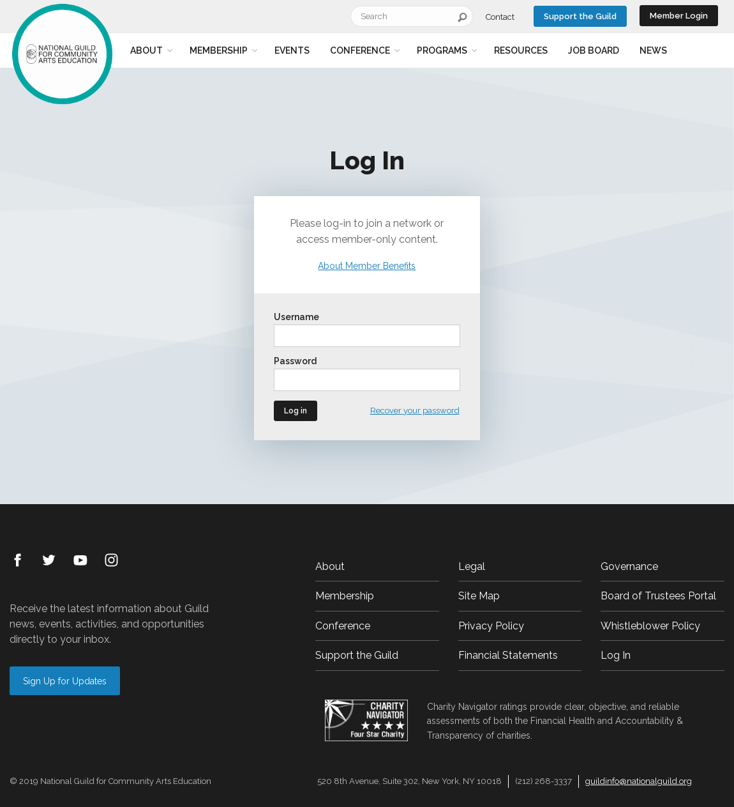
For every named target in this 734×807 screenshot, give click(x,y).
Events (292, 50)
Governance (629, 566)
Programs (442, 50)
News (653, 50)
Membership (219, 50)
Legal (471, 566)
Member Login (679, 15)
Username (296, 317)
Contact (500, 17)
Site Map (479, 596)
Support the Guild (580, 16)
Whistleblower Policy (650, 626)
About (146, 50)
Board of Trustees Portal (658, 596)
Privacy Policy (491, 626)
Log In (616, 655)
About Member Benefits (367, 266)
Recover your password (415, 410)
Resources (521, 50)
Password (295, 361)
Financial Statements (508, 655)
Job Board (593, 50)
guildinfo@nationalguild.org (638, 781)
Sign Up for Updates (65, 681)
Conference (360, 50)
